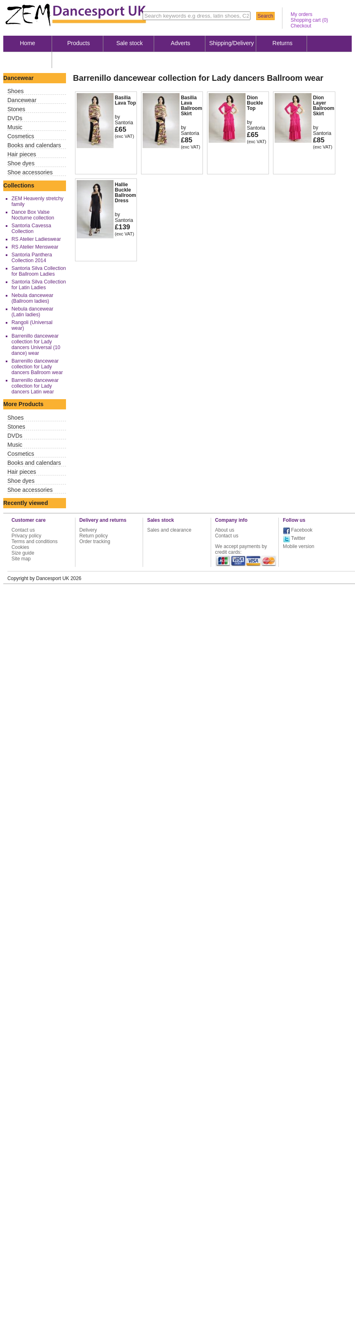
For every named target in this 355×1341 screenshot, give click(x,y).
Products (78, 43)
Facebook (301, 530)
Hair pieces (21, 154)
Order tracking (95, 541)
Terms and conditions (34, 541)
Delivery (88, 530)
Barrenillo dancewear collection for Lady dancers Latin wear (35, 386)
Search (265, 16)
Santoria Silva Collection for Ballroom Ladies (38, 271)
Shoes (15, 91)
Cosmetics (20, 136)
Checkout (301, 26)
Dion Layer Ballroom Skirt (323, 106)
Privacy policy (26, 536)
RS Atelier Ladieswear (36, 239)
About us (27, 59)
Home (27, 43)
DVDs (15, 118)
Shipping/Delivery (231, 43)
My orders (301, 14)
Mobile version (298, 546)
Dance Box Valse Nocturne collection (32, 215)
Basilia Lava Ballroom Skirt (191, 106)
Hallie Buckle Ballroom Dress (125, 193)
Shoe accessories (30, 172)
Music (15, 127)
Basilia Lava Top (125, 100)
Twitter (298, 538)
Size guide (22, 553)
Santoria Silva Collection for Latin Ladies (38, 284)
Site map (21, 559)
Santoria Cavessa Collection (31, 228)
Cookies (20, 547)
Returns (283, 43)
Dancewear (21, 100)
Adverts (180, 43)
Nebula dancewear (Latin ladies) (32, 312)
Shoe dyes (20, 163)
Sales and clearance (169, 530)
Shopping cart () (309, 20)
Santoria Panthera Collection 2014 (31, 257)
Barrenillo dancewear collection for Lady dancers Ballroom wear (37, 366)
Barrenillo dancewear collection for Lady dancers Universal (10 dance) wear (35, 344)
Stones (16, 109)
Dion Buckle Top (255, 103)
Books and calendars (34, 145)
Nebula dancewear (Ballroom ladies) (32, 298)
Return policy (94, 536)
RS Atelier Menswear (34, 247)
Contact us (23, 530)
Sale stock (129, 43)
